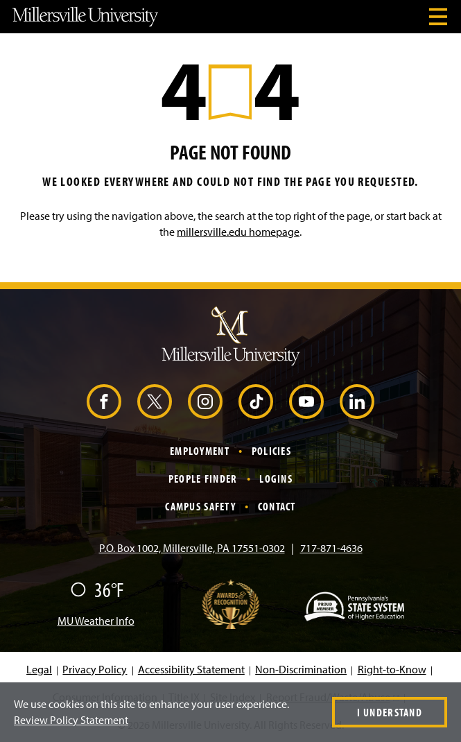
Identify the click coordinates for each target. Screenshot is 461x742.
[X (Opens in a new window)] (154, 401)
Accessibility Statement (191, 669)
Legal (39, 669)
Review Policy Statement (71, 720)
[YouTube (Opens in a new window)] (306, 401)
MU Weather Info (96, 621)
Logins (276, 478)
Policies (271, 451)
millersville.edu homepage (238, 232)
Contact (277, 506)
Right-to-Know (392, 669)
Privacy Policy (94, 669)
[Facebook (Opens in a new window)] (104, 401)
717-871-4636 (331, 548)
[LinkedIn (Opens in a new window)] (357, 401)
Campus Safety (200, 506)
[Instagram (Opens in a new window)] (205, 401)
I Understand (389, 712)
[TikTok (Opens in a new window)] (255, 401)
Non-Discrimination (301, 669)
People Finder (203, 478)
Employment (199, 451)
